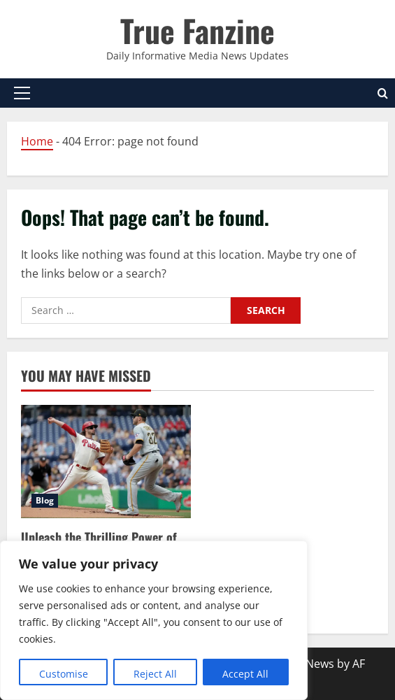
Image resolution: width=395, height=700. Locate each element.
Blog (45, 500)
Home (37, 141)
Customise (63, 673)
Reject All (155, 673)
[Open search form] (383, 93)
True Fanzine (197, 30)
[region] (154, 620)
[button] (22, 93)
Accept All (245, 673)
